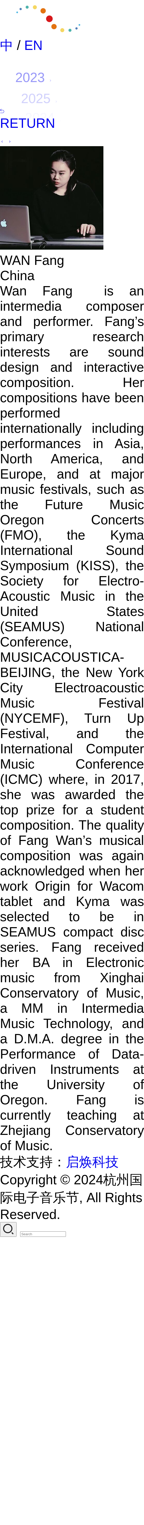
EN (33, 45)
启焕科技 (92, 1162)
